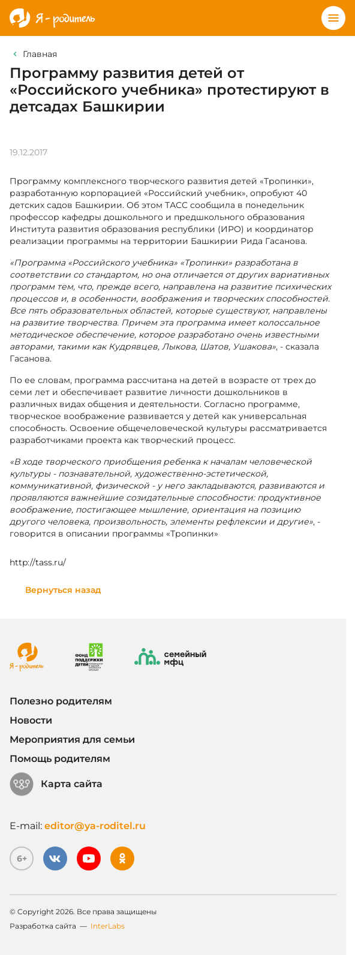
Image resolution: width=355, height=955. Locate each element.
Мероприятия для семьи (72, 739)
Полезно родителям (61, 701)
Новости (31, 720)
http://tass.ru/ (38, 562)
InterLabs (108, 925)
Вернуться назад (63, 590)
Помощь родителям (60, 758)
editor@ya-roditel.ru (95, 826)
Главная (40, 54)
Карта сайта (56, 784)
